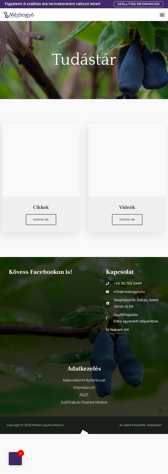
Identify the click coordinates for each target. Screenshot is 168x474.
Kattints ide (41, 219)
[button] (162, 14)
